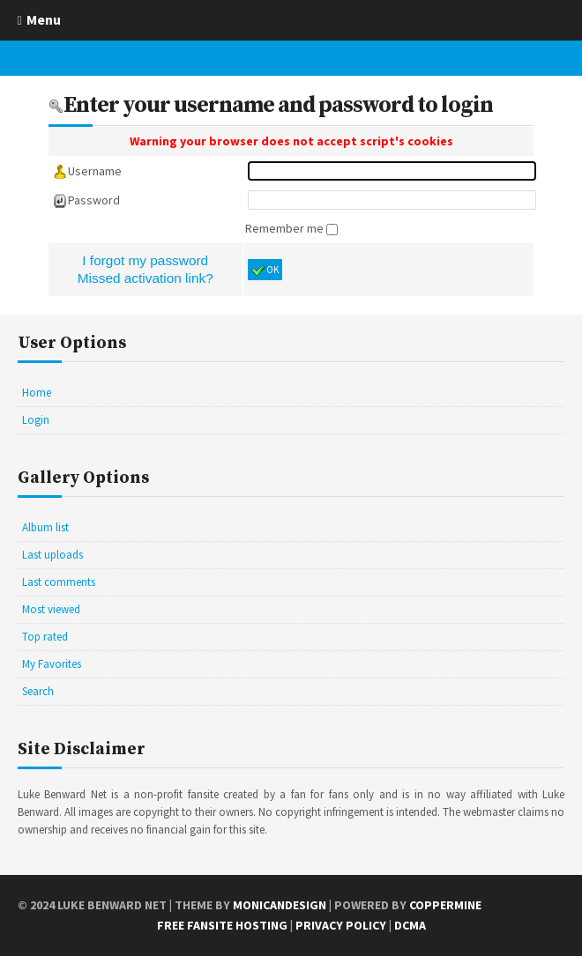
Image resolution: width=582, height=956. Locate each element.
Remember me (285, 228)
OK (265, 270)
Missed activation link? (145, 277)
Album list (45, 527)
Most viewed (51, 609)
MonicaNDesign (279, 905)
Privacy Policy (340, 925)
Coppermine (445, 905)
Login (35, 419)
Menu (43, 19)
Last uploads (52, 554)
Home (36, 392)
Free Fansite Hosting (222, 925)
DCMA (410, 925)
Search (38, 691)
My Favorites (51, 663)
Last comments (58, 581)
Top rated (45, 636)
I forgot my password (145, 260)
